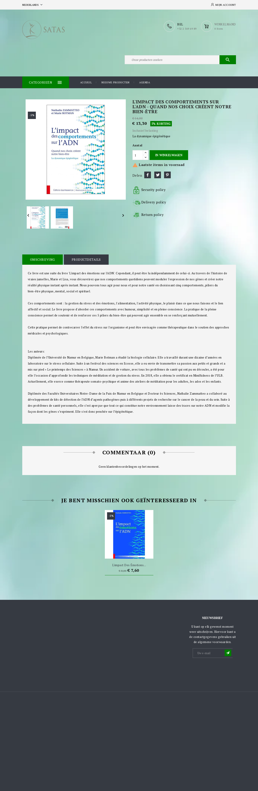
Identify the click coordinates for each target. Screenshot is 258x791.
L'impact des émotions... (129, 565)
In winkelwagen (168, 155)
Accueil (86, 82)
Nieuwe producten (116, 82)
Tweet (157, 175)
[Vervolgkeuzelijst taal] (32, 4)
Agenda (144, 82)
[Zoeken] (180, 59)
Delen (147, 175)
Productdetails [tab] (86, 259)
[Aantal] (137, 155)
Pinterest (167, 175)
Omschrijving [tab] (42, 259)
